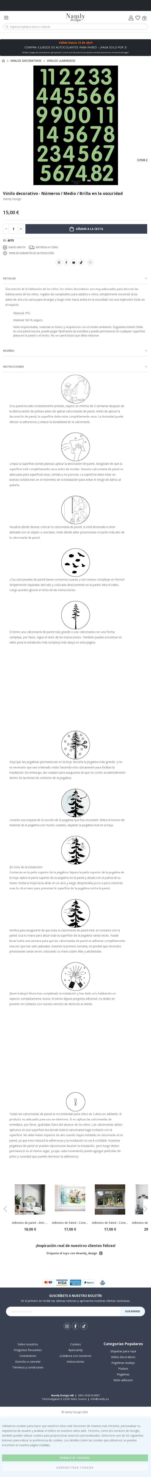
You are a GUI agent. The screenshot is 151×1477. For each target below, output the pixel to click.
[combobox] (75, 27)
